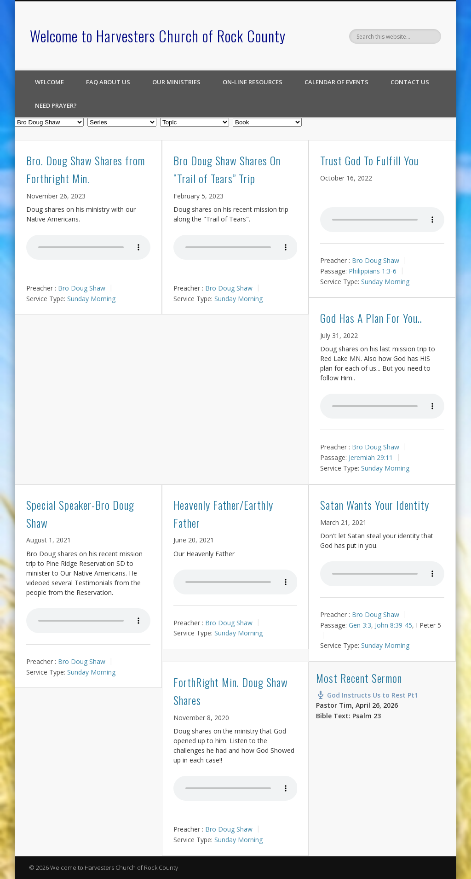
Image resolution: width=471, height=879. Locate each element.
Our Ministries (176, 82)
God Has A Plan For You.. (371, 317)
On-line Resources (252, 82)
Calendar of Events (336, 82)
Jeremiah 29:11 (371, 457)
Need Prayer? (56, 105)
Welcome (49, 82)
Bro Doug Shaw (81, 288)
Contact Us (410, 82)
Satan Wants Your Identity (374, 504)
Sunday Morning (91, 298)
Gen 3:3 (360, 624)
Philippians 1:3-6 (372, 271)
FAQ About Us (108, 82)
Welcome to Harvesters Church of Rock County (158, 36)
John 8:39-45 (393, 624)
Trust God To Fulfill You (369, 160)
